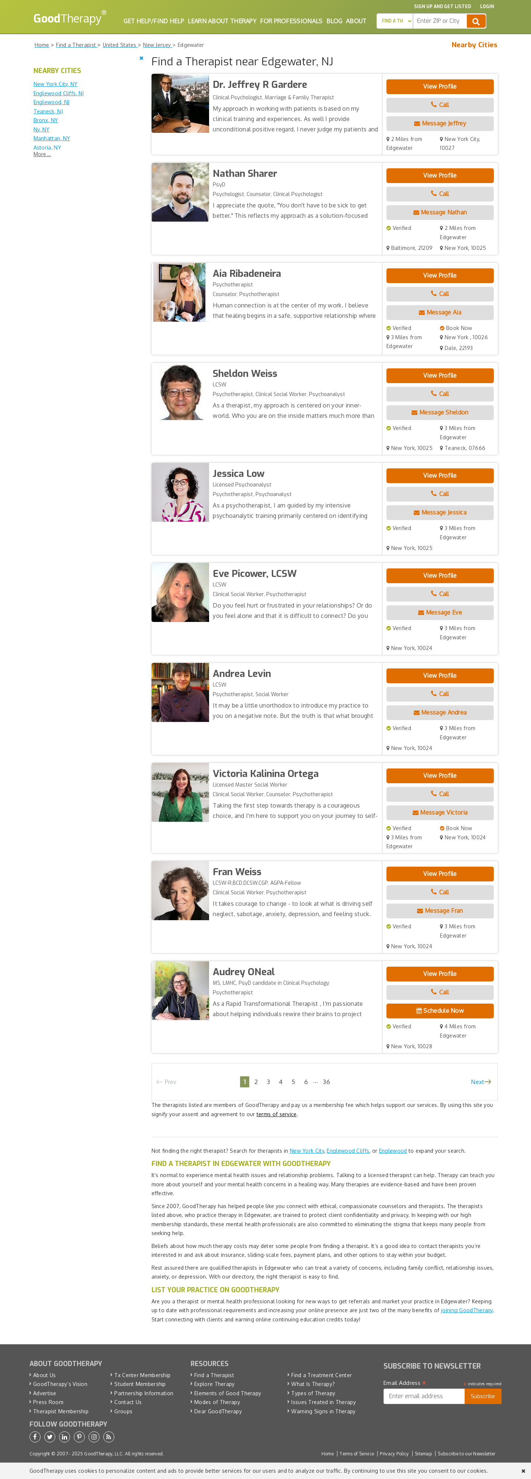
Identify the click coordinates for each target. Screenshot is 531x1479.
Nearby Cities (475, 45)
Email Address (405, 1383)
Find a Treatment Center (321, 1375)
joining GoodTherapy (467, 1310)
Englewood (393, 1151)
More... (42, 154)
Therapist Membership (60, 1411)
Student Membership (140, 1384)
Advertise (44, 1393)
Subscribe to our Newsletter (466, 1453)
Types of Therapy (313, 1393)
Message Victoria (440, 812)
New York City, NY (56, 84)
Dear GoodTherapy (218, 1411)
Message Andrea (440, 712)
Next (477, 1082)
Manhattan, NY (52, 138)
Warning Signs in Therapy (323, 1411)
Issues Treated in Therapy (323, 1402)
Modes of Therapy (217, 1402)
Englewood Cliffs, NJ (59, 93)
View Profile (440, 86)
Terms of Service (357, 1453)
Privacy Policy (394, 1453)
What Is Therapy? (313, 1384)
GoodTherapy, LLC (103, 1453)
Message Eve (440, 612)
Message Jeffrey (440, 123)
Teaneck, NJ (48, 111)
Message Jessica (440, 512)
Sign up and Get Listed (442, 7)
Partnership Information (143, 1393)
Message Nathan (440, 212)
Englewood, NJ (52, 102)
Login (487, 7)
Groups (123, 1411)
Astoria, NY (47, 147)
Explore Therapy (214, 1384)
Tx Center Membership (142, 1375)
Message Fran (440, 910)
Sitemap (423, 1453)
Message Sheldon (440, 412)
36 (326, 1082)
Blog (334, 21)
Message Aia (440, 312)
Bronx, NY (46, 120)
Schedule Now (440, 1010)
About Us (44, 1375)
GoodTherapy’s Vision (60, 1384)
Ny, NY (42, 129)
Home (328, 1453)
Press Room (48, 1402)
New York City (307, 1151)
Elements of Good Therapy (227, 1393)
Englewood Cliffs (348, 1151)
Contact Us (128, 1402)
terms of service (277, 1114)
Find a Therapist (214, 1375)
